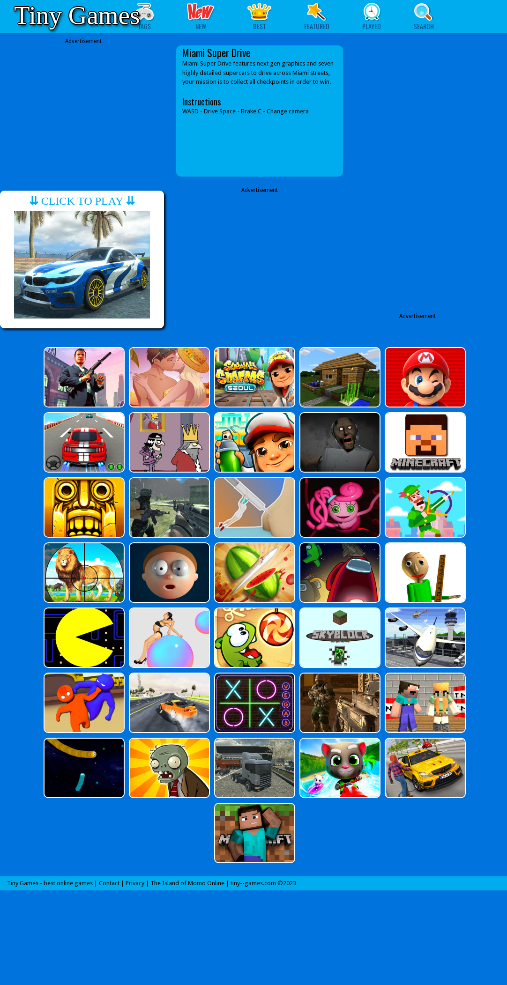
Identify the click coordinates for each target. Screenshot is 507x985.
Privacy (135, 883)
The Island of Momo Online (187, 883)
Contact (109, 883)
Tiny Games (77, 15)
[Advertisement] (83, 111)
